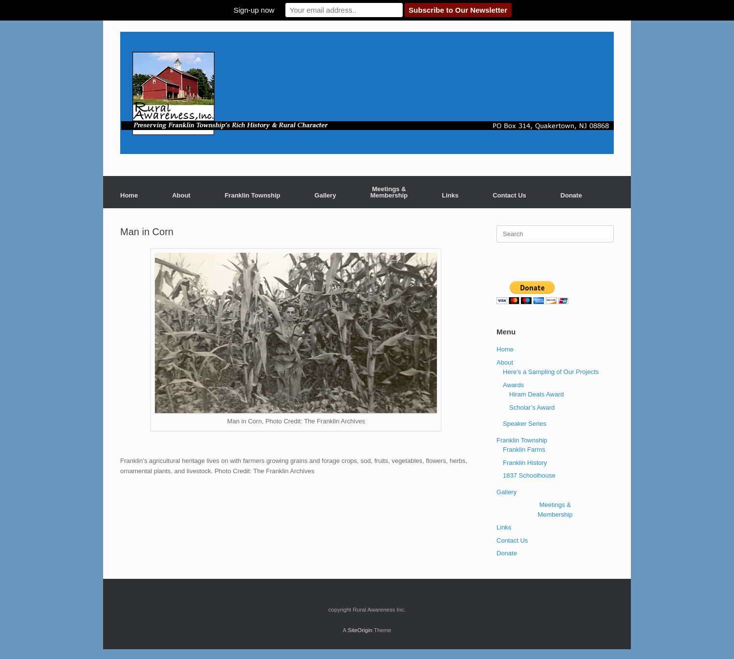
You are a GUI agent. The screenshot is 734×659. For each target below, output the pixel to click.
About (181, 195)
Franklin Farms (524, 449)
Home (129, 195)
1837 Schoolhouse (529, 475)
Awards (513, 385)
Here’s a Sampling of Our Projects (551, 371)
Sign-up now (254, 10)
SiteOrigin (359, 630)
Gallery (325, 195)
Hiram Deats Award (536, 394)
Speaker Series (524, 423)
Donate (571, 195)
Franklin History (525, 462)
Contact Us (509, 195)
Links (450, 195)
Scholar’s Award (532, 407)
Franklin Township (253, 195)
